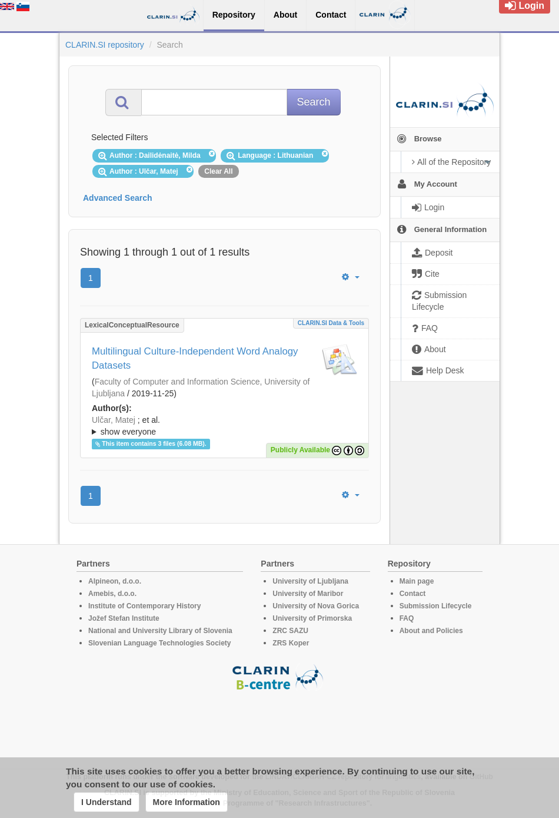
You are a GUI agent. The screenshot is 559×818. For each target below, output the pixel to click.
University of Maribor (307, 594)
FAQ (407, 618)
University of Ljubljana (310, 581)
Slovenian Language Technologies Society (159, 643)
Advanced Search (117, 198)
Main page (417, 581)
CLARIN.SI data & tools (331, 323)
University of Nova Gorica (315, 606)
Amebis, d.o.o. (112, 594)
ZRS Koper (290, 643)
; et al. (224, 426)
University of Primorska (312, 618)
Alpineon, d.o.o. (114, 581)
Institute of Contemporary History (144, 606)
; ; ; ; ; (224, 426)
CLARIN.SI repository (104, 44)
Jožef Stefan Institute (123, 618)
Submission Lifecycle (436, 606)
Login (524, 6)
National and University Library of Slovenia (160, 631)
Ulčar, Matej (113, 420)
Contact (413, 594)
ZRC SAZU (290, 631)
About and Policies (431, 631)
